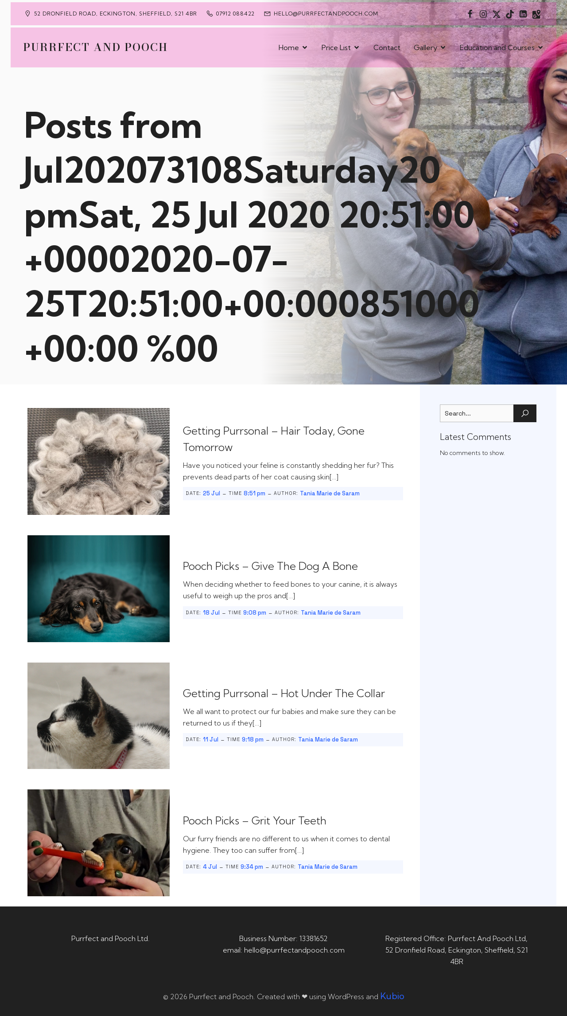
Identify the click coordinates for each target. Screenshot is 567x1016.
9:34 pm (252, 867)
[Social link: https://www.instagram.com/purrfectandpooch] (483, 14)
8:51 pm (254, 493)
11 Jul (210, 739)
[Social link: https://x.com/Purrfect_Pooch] (496, 14)
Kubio (392, 995)
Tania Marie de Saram (330, 493)
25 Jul (211, 493)
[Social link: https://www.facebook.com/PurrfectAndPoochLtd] (470, 14)
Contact (386, 47)
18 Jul (211, 612)
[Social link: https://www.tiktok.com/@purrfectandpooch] (510, 14)
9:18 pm (253, 739)
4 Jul (210, 867)
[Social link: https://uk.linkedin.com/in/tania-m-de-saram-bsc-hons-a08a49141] (523, 14)
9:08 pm (254, 612)
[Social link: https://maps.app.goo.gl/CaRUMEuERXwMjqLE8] (536, 14)
